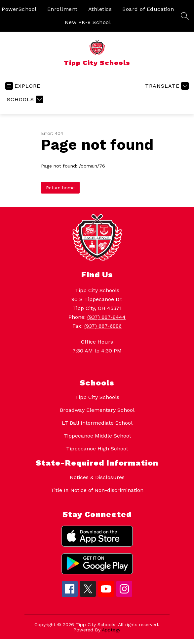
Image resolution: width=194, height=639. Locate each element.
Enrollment (62, 9)
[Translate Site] (166, 86)
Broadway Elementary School (97, 410)
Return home (60, 187)
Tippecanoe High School (97, 448)
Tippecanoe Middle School (97, 436)
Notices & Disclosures (97, 477)
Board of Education (148, 9)
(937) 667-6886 (103, 326)
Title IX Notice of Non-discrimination (97, 490)
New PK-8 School (88, 22)
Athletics (100, 9)
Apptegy (111, 629)
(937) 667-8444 (106, 317)
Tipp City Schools (97, 397)
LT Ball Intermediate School (97, 423)
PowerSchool (19, 9)
